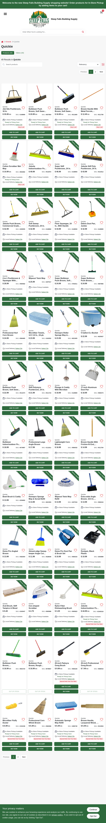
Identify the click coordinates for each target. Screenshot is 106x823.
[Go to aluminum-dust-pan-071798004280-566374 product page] (92, 389)
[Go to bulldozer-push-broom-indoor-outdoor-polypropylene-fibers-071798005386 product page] (14, 666)
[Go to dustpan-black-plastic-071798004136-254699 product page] (92, 553)
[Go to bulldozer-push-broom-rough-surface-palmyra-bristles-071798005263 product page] (40, 666)
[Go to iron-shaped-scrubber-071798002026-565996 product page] (40, 608)
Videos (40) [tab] (20, 53)
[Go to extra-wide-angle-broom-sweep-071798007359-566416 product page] (92, 498)
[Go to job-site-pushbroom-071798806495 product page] (14, 112)
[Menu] (5, 13)
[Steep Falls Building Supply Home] (39, 19)
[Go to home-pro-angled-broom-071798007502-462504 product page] (14, 553)
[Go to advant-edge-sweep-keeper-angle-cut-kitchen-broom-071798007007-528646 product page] (40, 553)
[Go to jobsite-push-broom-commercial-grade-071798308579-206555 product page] (14, 225)
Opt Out (93, 816)
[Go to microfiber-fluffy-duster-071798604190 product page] (14, 723)
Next (101, 72)
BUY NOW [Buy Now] (14, 137)
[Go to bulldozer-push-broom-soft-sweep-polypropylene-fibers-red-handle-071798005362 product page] (40, 112)
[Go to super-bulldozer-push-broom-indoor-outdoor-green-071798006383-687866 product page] (92, 280)
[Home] (2, 42)
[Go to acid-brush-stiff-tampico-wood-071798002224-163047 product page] (14, 608)
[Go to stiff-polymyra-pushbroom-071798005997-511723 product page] (40, 389)
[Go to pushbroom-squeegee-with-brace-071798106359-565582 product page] (14, 280)
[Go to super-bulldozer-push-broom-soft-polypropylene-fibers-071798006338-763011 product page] (66, 280)
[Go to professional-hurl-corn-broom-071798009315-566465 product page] (14, 334)
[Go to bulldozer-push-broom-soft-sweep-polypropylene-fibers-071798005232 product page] (66, 112)
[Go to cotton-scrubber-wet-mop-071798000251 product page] (14, 169)
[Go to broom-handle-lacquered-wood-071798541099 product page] (92, 723)
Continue (93, 810)
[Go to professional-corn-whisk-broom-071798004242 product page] (40, 723)
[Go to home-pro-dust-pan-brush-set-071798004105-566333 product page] (66, 553)
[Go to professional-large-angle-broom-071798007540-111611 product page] (40, 443)
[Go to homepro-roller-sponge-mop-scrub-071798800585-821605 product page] (66, 334)
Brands (8, 42)
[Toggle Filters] (103, 64)
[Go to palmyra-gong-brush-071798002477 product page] (66, 666)
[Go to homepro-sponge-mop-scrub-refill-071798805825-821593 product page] (40, 498)
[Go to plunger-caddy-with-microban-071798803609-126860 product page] (66, 389)
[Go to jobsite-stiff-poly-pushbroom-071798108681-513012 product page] (92, 169)
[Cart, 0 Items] (101, 12)
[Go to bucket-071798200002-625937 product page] (92, 334)
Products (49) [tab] (8, 53)
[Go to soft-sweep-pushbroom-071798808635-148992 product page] (40, 225)
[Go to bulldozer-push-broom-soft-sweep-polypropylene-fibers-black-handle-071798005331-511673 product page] (14, 389)
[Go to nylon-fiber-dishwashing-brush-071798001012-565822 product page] (66, 608)
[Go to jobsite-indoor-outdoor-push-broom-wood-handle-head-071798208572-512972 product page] (40, 169)
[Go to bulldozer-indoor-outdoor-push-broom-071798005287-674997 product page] (14, 443)
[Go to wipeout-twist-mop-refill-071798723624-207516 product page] (66, 498)
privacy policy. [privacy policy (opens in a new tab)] (57, 815)
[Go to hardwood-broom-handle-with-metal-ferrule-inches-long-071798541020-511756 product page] (92, 112)
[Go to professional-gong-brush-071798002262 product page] (92, 666)
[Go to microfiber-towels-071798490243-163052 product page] (40, 334)
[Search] (83, 32)
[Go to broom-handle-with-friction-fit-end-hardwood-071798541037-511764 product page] (92, 443)
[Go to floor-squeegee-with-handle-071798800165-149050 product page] (66, 225)
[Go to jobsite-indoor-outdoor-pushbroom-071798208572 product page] (92, 608)
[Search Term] (53, 32)
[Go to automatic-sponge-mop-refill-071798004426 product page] (66, 723)
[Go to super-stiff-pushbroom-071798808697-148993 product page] (66, 169)
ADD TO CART (14, 132)
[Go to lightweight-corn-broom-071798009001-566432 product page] (66, 443)
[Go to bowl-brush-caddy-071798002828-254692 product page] (14, 498)
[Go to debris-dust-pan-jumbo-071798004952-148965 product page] (92, 225)
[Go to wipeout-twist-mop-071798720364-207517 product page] (40, 280)
